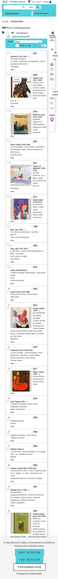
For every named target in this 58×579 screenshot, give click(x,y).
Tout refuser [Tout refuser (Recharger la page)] (29, 560)
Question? (39, 2)
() (18, 36)
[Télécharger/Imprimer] (52, 65)
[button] (23, 7)
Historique (46, 2)
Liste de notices (17, 21)
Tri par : (11, 41)
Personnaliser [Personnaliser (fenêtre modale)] (29, 567)
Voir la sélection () (22, 33)
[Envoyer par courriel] (52, 70)
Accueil (5, 21)
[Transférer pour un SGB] (52, 80)
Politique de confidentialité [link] (29, 573)
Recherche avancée (12, 13)
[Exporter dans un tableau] (52, 75)
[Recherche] (12, 7)
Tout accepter (29, 552)
